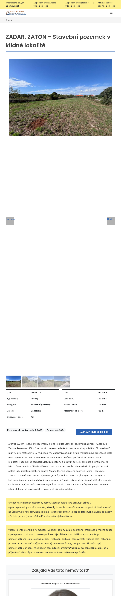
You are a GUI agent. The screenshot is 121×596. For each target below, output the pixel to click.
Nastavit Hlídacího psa (94, 107)
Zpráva (13, 399)
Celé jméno (16, 370)
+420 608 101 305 (60, 337)
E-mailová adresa (75, 370)
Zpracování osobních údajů (45, 430)
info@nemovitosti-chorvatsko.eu (61, 341)
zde (66, 548)
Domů (9, 20)
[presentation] (60, 442)
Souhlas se (38, 430)
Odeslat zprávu (60, 454)
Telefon (14, 385)
